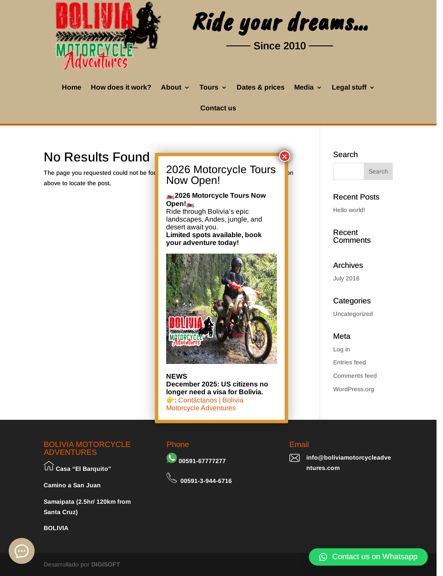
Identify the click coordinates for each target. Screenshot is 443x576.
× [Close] (285, 156)
